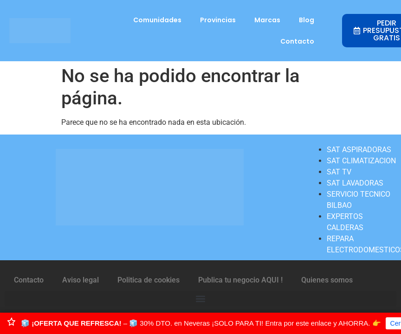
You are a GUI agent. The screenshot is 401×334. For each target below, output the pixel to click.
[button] (200, 298)
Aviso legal (80, 280)
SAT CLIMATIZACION (361, 160)
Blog (306, 20)
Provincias (218, 20)
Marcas (267, 20)
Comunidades (157, 20)
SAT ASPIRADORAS (359, 149)
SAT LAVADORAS (355, 183)
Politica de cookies (148, 280)
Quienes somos (327, 280)
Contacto (297, 41)
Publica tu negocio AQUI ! (240, 280)
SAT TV (339, 171)
